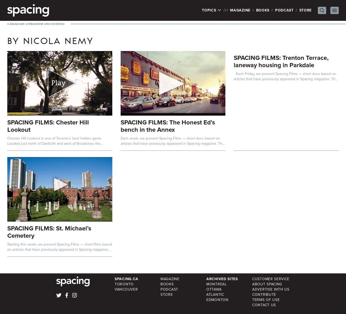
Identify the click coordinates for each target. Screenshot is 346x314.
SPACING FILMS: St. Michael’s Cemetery (49, 232)
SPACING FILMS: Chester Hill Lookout (48, 126)
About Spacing (267, 284)
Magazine (240, 10)
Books (263, 10)
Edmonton (217, 300)
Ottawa (213, 289)
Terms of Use (266, 300)
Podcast (284, 10)
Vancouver (126, 289)
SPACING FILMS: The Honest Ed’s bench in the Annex (168, 126)
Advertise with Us (270, 289)
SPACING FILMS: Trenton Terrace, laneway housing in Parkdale (281, 61)
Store (305, 10)
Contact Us (264, 305)
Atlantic (215, 294)
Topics (211, 10)
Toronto (124, 284)
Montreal (216, 284)
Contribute (264, 294)
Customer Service (270, 279)
